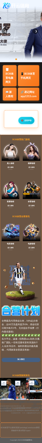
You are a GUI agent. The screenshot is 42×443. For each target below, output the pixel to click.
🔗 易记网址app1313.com (29, 94)
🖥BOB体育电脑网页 (9, 75)
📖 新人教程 (9, 94)
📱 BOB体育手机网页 (28, 75)
